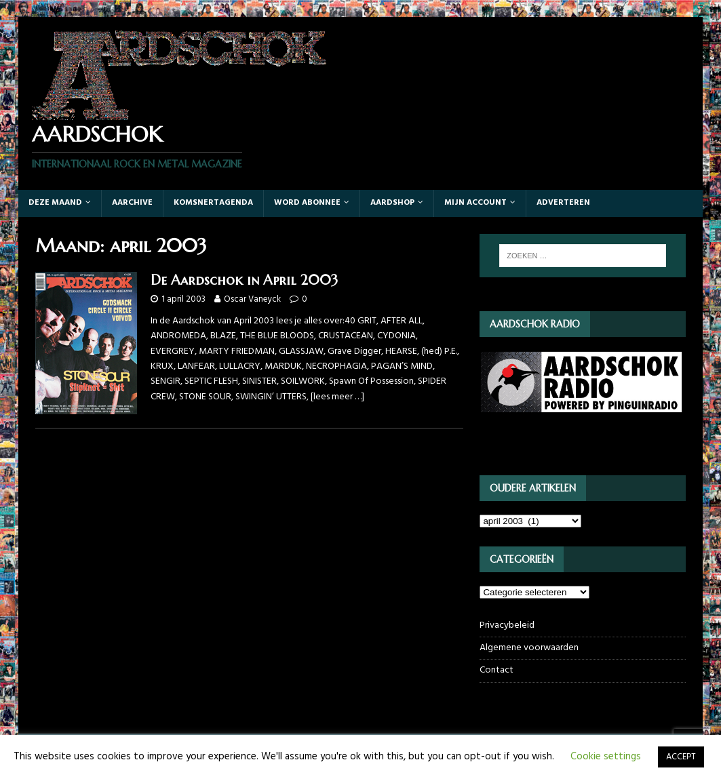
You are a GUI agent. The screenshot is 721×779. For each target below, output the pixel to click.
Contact (496, 670)
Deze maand (55, 202)
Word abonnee (307, 202)
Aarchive (132, 202)
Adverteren (563, 202)
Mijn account (475, 202)
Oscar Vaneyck (252, 299)
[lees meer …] (337, 397)
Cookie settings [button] (605, 756)
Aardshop (392, 202)
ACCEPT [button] (681, 757)
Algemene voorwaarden (529, 648)
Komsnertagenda (213, 202)
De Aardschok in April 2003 (244, 280)
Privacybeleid (507, 625)
